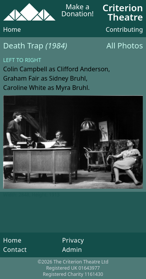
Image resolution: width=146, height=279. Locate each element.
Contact (15, 249)
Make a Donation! (77, 10)
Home (12, 29)
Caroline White (24, 87)
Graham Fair (21, 78)
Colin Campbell (25, 69)
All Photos (124, 45)
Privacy (73, 240)
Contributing (124, 29)
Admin (72, 249)
